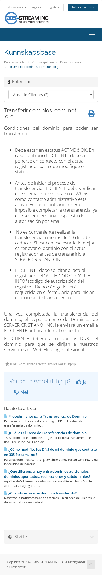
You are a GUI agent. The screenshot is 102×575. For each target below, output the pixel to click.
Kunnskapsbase (43, 62)
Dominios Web (70, 62)
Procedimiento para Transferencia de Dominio (45, 416)
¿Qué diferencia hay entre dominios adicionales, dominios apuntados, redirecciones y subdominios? (47, 474)
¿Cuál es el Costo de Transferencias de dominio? (46, 432)
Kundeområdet (15, 62)
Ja (81, 382)
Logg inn (36, 7)
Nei (21, 392)
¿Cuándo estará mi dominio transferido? (40, 493)
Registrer (53, 7)
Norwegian (16, 7)
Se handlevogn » (82, 7)
